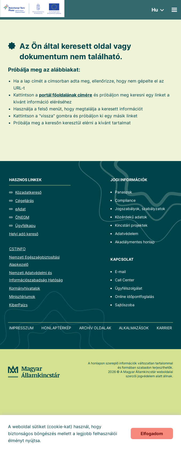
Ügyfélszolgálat (128, 288)
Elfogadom (152, 433)
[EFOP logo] (33, 8)
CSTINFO (17, 248)
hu (155, 10)
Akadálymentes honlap (135, 242)
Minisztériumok (22, 296)
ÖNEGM (22, 217)
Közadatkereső (28, 192)
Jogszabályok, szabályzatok (140, 208)
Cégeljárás (24, 200)
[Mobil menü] (174, 10)
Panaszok (123, 192)
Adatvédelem (126, 233)
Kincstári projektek (131, 225)
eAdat (20, 209)
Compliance (125, 200)
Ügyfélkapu (25, 225)
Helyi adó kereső (23, 233)
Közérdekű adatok (131, 217)
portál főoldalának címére (65, 95)
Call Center (124, 280)
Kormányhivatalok (24, 288)
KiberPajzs (18, 304)
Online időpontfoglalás (134, 296)
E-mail (120, 271)
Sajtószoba (124, 304)
